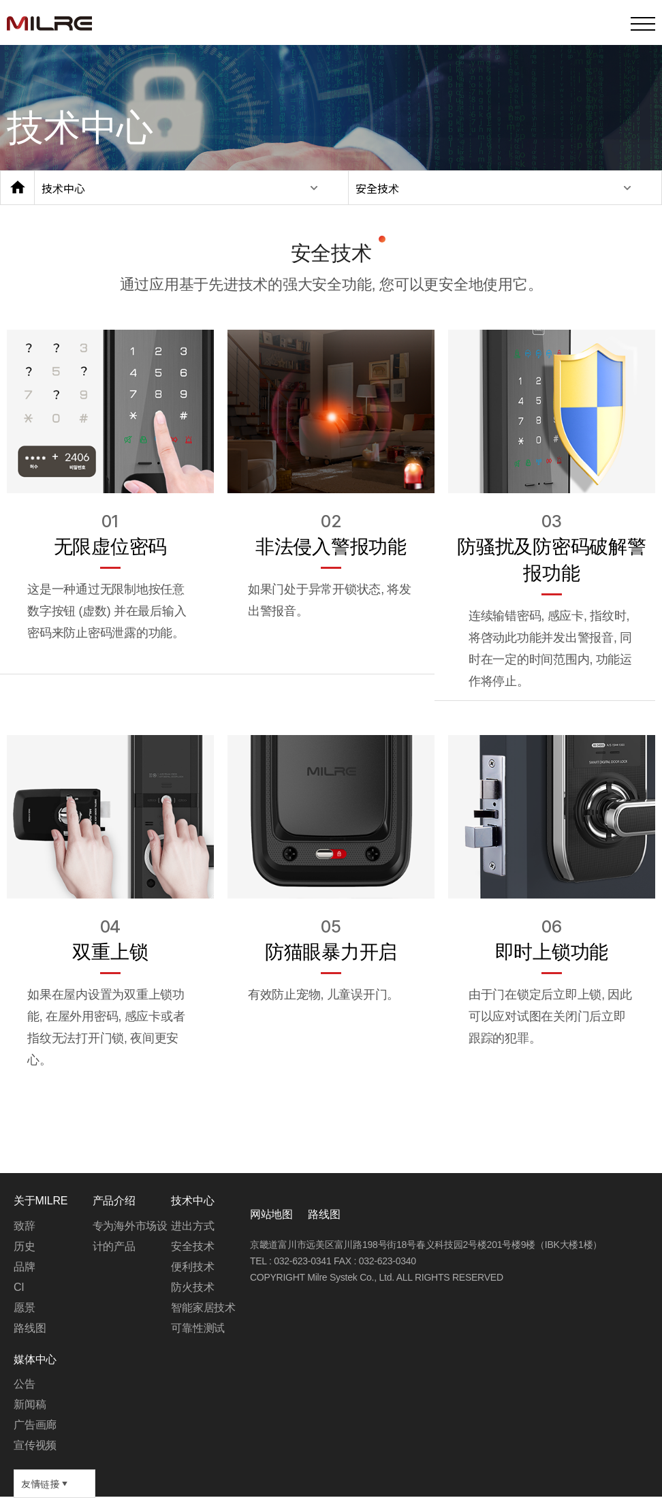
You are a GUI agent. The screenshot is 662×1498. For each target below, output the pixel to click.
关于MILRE (40, 1200)
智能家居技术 (203, 1307)
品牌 (24, 1267)
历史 (24, 1246)
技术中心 (63, 188)
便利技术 (192, 1267)
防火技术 (192, 1287)
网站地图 (271, 1214)
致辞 (24, 1226)
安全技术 (377, 188)
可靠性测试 (198, 1328)
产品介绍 (114, 1200)
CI (19, 1287)
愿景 (24, 1307)
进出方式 (192, 1226)
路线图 (324, 1214)
